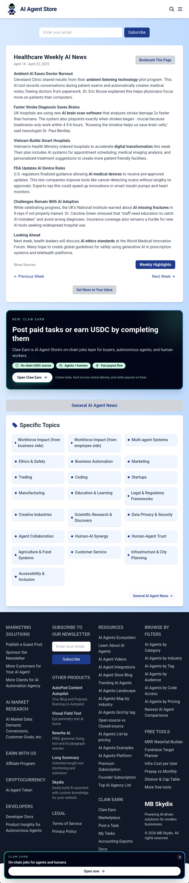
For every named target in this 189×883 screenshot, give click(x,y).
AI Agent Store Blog (115, 675)
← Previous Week (29, 276)
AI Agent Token (19, 790)
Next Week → (163, 276)
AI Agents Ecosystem (117, 637)
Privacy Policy (64, 831)
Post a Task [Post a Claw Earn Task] (108, 825)
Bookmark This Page (155, 60)
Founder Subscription (117, 777)
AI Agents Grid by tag (116, 712)
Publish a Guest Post (24, 644)
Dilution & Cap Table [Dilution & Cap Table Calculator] (162, 779)
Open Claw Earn (32, 377)
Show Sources (25, 265)
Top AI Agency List (114, 785)
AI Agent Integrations (116, 667)
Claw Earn (107, 809)
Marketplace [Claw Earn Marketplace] (109, 817)
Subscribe (137, 32)
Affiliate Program (20, 763)
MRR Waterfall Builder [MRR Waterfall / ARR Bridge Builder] (164, 742)
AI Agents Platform (115, 755)
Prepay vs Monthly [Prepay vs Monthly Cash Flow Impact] (161, 771)
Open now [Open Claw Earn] (94, 871)
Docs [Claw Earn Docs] (102, 849)
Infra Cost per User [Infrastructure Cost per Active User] (161, 763)
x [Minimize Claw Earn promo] (180, 857)
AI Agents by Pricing (162, 701)
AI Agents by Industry (163, 658)
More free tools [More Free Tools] (158, 787)
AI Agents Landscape (117, 690)
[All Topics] (94, 405)
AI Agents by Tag (159, 666)
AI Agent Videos (112, 659)
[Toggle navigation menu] (180, 9)
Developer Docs (19, 816)
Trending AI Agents (115, 683)
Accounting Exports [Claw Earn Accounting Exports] (115, 841)
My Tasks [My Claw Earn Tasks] (106, 833)
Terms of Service (67, 823)
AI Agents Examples (115, 747)
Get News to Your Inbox (95, 290)
